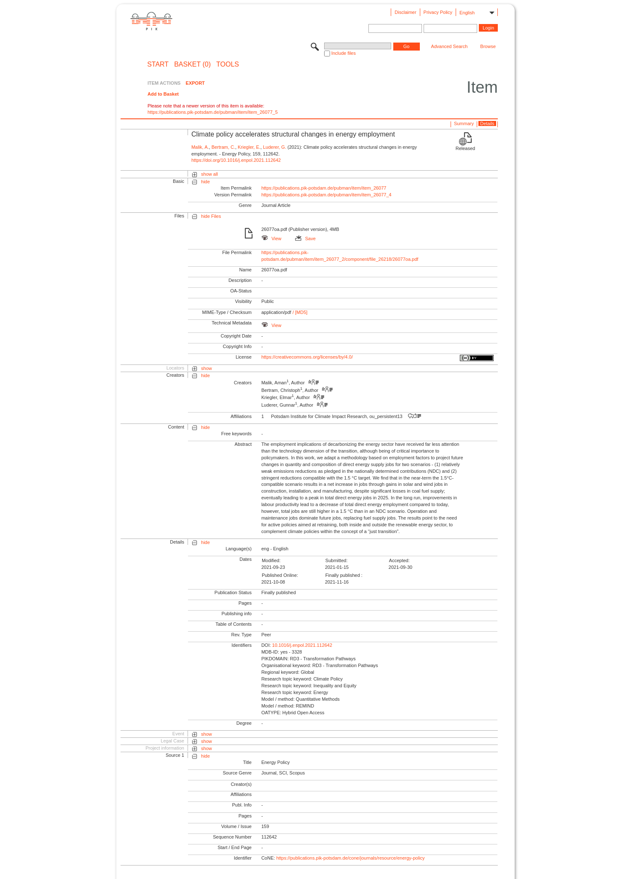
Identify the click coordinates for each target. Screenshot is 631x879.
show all (209, 174)
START (158, 64)
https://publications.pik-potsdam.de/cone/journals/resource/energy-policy (350, 857)
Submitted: (336, 560)
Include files (343, 53)
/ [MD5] (299, 312)
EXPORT (195, 83)
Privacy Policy (438, 12)
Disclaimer (405, 12)
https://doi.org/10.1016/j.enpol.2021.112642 (236, 160)
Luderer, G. (274, 147)
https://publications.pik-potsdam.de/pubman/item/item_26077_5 (213, 112)
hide (205, 181)
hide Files (211, 216)
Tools (227, 64)
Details (487, 123)
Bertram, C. (223, 147)
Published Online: (280, 575)
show (206, 368)
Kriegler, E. (249, 147)
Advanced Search (449, 46)
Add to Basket (163, 93)
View (271, 238)
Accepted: (399, 560)
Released (465, 148)
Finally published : (343, 575)
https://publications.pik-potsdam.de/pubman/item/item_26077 (324, 187)
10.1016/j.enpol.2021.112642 (302, 645)
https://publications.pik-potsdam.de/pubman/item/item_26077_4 (326, 194)
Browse (488, 46)
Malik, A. (200, 147)
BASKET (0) (192, 64)
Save (305, 238)
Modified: (271, 560)
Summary (464, 123)
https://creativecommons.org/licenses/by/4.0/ (307, 356)
